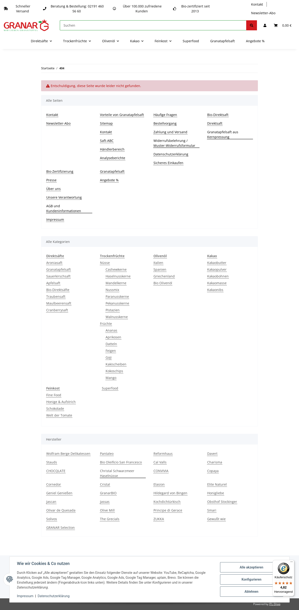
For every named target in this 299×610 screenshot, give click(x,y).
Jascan (51, 501)
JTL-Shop (274, 604)
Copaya (213, 471)
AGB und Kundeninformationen (63, 208)
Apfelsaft (53, 283)
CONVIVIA (160, 471)
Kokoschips (114, 371)
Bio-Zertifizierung (59, 171)
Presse (51, 180)
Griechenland (164, 276)
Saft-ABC (107, 140)
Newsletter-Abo (263, 13)
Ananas (111, 330)
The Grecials (109, 519)
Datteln (111, 344)
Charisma (214, 462)
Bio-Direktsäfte (57, 289)
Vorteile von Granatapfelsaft (122, 114)
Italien (158, 262)
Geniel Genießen (59, 493)
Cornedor (53, 484)
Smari (211, 510)
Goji (109, 357)
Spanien (159, 269)
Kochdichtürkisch (167, 501)
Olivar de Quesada (60, 510)
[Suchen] (153, 25)
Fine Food (53, 395)
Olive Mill (107, 510)
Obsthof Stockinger (222, 501)
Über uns (53, 188)
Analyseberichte (112, 158)
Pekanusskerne (117, 303)
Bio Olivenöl (162, 283)
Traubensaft (55, 296)
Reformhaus (163, 453)
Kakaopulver (217, 269)
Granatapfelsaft (222, 41)
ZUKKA (158, 519)
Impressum (55, 219)
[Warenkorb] (282, 25)
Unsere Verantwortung (64, 197)
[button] (265, 25)
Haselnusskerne (118, 276)
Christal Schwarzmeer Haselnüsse (117, 473)
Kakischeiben (116, 364)
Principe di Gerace (167, 510)
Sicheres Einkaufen (168, 163)
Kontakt (257, 4)
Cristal (105, 484)
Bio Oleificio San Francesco (121, 462)
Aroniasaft (54, 262)
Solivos (51, 519)
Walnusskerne (117, 317)
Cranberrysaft (57, 310)
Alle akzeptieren (251, 567)
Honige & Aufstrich (61, 402)
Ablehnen (251, 591)
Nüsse (105, 262)
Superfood (110, 388)
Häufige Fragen (165, 114)
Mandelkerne (116, 283)
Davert (212, 453)
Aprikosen (113, 337)
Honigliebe (215, 493)
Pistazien (113, 310)
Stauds (51, 462)
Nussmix (112, 289)
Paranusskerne (117, 296)
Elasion (159, 484)
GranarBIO (108, 493)
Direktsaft (214, 123)
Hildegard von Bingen (170, 493)
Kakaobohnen (218, 276)
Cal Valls (160, 462)
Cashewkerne (116, 269)
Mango (111, 377)
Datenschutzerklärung (170, 154)
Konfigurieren (251, 579)
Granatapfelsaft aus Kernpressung (222, 134)
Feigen (111, 350)
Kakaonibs (215, 289)
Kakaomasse (217, 283)
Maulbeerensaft (58, 303)
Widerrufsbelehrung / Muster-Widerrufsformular (174, 143)
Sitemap (106, 123)
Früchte (106, 323)
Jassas (105, 501)
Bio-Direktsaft (217, 114)
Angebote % (255, 41)
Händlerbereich (112, 149)
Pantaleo (107, 453)
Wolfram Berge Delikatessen (68, 453)
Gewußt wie (216, 519)
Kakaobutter (216, 262)
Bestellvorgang (165, 123)
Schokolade (55, 408)
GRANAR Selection (60, 527)
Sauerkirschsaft (58, 276)
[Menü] (291, 563)
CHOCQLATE (55, 471)
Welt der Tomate (59, 415)
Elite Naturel (217, 484)
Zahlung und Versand (170, 132)
